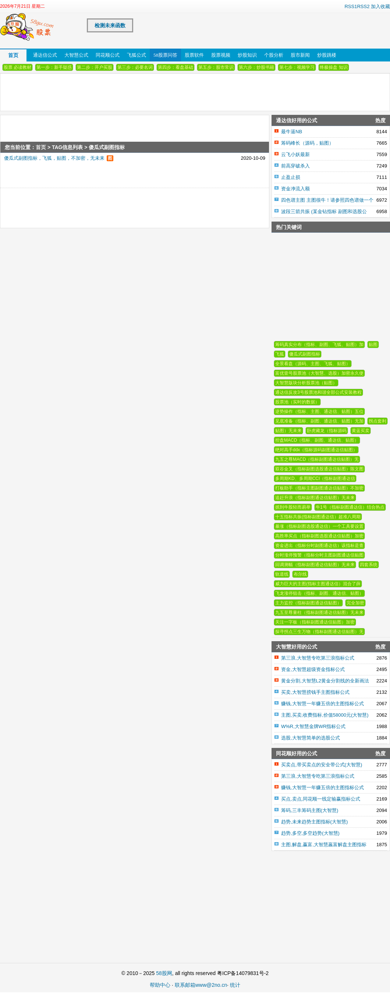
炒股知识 (247, 55)
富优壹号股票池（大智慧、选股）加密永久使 (319, 373)
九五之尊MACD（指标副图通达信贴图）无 (317, 459)
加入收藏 (380, 6)
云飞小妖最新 (295, 154)
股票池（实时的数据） (297, 402)
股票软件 (194, 55)
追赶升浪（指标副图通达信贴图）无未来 (315, 497)
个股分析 (273, 55)
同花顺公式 (108, 55)
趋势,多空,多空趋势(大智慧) (310, 833)
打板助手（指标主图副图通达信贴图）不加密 (319, 488)
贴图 (373, 344)
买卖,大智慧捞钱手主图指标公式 (315, 692)
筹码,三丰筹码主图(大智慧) (309, 810)
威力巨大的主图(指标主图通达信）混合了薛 (318, 583)
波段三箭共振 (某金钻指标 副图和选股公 (324, 211)
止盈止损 (290, 177)
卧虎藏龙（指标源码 (327, 430)
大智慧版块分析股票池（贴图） (306, 382)
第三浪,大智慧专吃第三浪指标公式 (317, 658)
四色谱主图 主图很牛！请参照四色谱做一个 (327, 200)
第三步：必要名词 (135, 67)
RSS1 (350, 6)
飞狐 (279, 354)
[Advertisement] (116, 204)
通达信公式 (45, 55)
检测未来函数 (110, 25)
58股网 (164, 973)
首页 (13, 55)
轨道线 (281, 574)
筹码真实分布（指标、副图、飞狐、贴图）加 (319, 344)
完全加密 (355, 602)
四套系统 (368, 564)
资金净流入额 (295, 188)
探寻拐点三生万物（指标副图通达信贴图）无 (319, 631)
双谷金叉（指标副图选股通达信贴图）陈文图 (319, 468)
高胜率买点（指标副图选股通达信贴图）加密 (319, 535)
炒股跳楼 (326, 55)
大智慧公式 (76, 55)
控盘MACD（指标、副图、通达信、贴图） (317, 440)
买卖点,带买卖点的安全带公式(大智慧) (321, 764)
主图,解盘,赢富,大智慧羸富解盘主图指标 (323, 844)
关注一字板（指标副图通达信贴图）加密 (315, 622)
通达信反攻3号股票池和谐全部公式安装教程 (318, 392)
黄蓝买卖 (360, 430)
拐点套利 (377, 421)
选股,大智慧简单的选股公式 (310, 738)
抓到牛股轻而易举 (293, 507)
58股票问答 (165, 55)
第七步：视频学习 (297, 67)
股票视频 (220, 55)
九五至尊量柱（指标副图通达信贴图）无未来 (319, 612)
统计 (235, 985)
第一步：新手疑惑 (54, 67)
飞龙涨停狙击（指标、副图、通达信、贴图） (319, 593)
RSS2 (363, 6)
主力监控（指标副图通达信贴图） (308, 602)
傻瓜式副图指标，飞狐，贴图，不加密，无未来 (54, 158)
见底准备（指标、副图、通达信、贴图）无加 (319, 421)
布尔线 (300, 574)
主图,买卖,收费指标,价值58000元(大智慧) (325, 715)
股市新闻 (300, 55)
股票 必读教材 (17, 67)
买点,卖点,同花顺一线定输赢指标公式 (320, 799)
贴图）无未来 (288, 430)
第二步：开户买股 (94, 67)
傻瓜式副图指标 (304, 354)
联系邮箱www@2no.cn (201, 985)
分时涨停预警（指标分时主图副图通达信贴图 (319, 555)
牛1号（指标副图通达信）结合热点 (350, 507)
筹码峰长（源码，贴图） (307, 143)
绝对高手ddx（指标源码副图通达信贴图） (316, 449)
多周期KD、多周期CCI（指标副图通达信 (315, 478)
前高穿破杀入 (295, 166)
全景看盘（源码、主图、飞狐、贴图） (312, 363)
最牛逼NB (291, 131)
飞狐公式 (136, 55)
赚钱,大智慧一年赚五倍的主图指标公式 (322, 703)
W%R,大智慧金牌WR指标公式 (313, 726)
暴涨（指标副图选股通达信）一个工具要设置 (319, 526)
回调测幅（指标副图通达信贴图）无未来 (315, 564)
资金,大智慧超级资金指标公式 (313, 669)
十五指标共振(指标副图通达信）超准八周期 (318, 516)
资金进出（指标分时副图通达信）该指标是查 (319, 545)
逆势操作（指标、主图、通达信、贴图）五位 (319, 411)
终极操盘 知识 (333, 67)
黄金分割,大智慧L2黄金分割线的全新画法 (325, 681)
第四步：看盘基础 (175, 67)
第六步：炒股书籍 (256, 67)
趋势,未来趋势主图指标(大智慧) (314, 821)
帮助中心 (160, 985)
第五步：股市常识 (216, 67)
